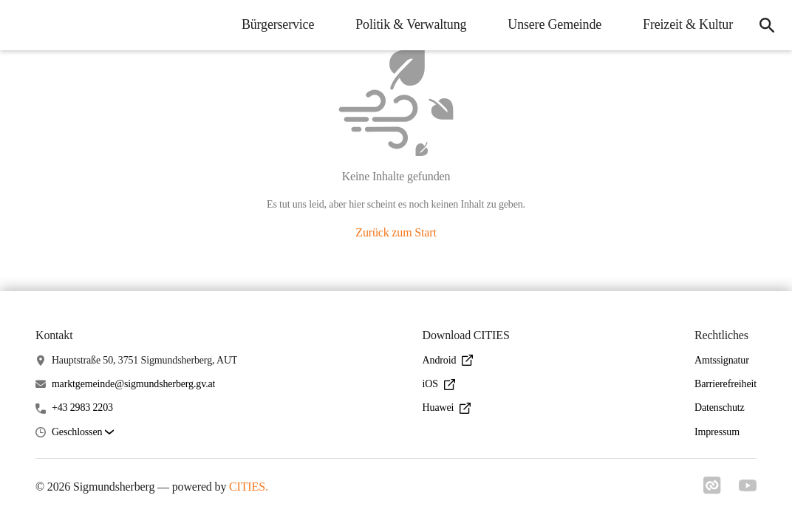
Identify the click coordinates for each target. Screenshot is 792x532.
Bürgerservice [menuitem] (278, 24)
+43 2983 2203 (82, 407)
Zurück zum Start (395, 232)
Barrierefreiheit (725, 383)
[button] (83, 432)
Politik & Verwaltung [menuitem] (410, 24)
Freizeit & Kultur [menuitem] (688, 24)
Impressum (717, 431)
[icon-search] (766, 25)
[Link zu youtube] (748, 487)
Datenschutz (719, 407)
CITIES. (248, 486)
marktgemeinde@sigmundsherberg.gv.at (133, 383)
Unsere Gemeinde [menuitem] (554, 24)
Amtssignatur (721, 360)
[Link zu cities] (712, 489)
